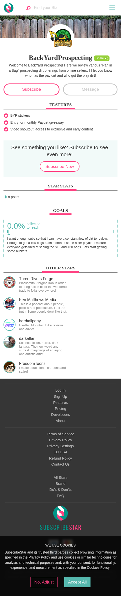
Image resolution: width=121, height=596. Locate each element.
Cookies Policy (98, 568)
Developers (60, 415)
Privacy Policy (60, 440)
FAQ (60, 496)
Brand (61, 484)
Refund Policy (60, 458)
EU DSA (60, 452)
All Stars (60, 478)
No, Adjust (44, 582)
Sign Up (60, 397)
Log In (60, 390)
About (61, 421)
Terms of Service (60, 434)
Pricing (60, 409)
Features (60, 403)
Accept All (77, 582)
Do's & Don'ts (61, 490)
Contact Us (60, 464)
